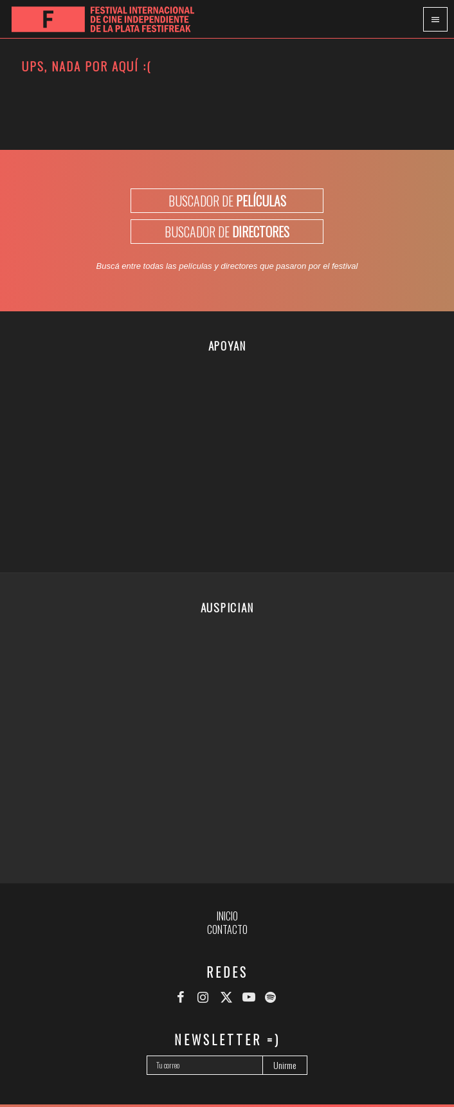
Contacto (227, 929)
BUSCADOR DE (227, 200)
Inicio (227, 916)
